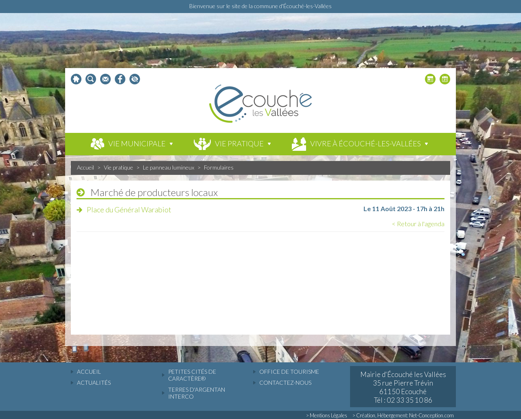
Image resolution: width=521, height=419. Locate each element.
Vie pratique (118, 167)
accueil (89, 371)
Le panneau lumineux (168, 167)
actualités (94, 382)
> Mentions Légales (326, 415)
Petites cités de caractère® (192, 375)
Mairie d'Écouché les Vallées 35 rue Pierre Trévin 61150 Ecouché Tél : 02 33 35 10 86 (403, 387)
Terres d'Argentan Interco (196, 393)
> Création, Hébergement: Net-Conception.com (403, 415)
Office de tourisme (289, 371)
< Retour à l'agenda (418, 223)
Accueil (85, 167)
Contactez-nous (285, 382)
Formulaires (219, 167)
